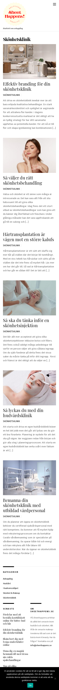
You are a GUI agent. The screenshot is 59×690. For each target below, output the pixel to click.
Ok (30, 685)
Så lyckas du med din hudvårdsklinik (23, 412)
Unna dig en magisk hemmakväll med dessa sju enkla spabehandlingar (15, 655)
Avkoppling (8, 579)
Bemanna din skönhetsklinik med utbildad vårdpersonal (24, 505)
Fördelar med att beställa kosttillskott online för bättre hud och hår (14, 619)
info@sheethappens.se (41, 645)
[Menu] (54, 4)
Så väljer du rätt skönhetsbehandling (22, 180)
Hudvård (7, 583)
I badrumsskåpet (10, 588)
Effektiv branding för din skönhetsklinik (26, 86)
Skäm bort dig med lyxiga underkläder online (13, 642)
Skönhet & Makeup (11, 593)
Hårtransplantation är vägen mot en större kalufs (28, 236)
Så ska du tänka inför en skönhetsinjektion (26, 322)
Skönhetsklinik (11, 95)
